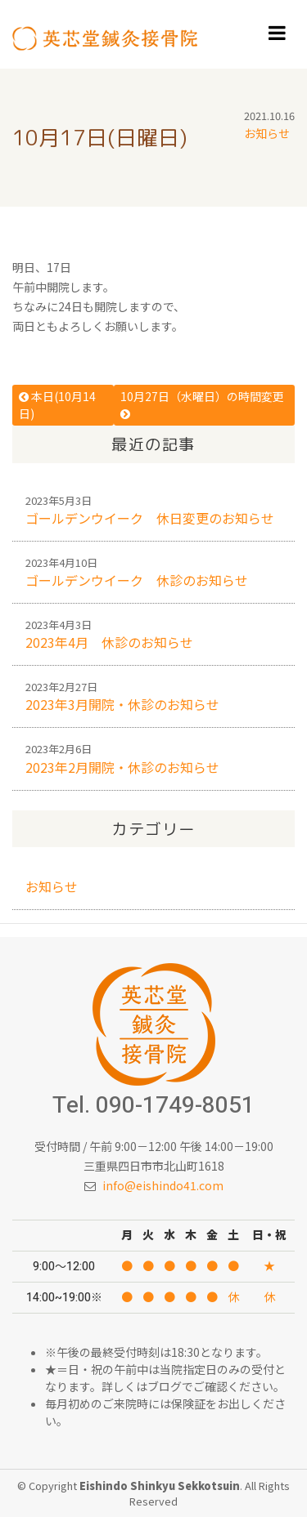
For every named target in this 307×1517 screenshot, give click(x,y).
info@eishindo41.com (162, 1185)
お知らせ (267, 133)
